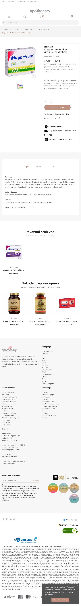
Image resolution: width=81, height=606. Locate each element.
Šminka (44, 363)
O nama (45, 392)
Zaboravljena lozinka (9, 397)
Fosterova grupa (48, 394)
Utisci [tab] (53, 166)
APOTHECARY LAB (33, 1)
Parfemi (45, 365)
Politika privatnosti (8, 415)
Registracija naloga (9, 392)
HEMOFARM (14, 267)
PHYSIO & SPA (21, 1)
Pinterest (60, 118)
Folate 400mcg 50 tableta (13, 321)
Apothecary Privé (48, 408)
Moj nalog (5, 394)
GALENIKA (67, 318)
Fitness (44, 377)
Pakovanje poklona (9, 404)
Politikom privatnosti (20, 498)
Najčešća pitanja (8, 408)
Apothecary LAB (48, 401)
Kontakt (44, 418)
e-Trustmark (6, 422)
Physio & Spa (47, 370)
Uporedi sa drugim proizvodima (56, 114)
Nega (44, 360)
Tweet (56, 118)
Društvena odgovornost (50, 404)
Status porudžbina (8, 399)
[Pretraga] (40, 22)
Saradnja (45, 413)
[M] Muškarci (47, 374)
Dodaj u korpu (58, 107)
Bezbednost (6, 425)
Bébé (44, 372)
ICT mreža (46, 397)
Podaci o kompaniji (49, 415)
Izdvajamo (45, 353)
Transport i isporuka (9, 401)
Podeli (51, 118)
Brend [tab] (39, 166)
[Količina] (47, 101)
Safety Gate (6, 420)
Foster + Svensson (42, 546)
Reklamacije (6, 411)
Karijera (45, 411)
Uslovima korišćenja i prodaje (11, 589)
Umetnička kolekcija (49, 406)
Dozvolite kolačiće (60, 600)
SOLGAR (14, 318)
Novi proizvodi (47, 351)
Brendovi (45, 356)
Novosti (45, 399)
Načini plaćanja (7, 406)
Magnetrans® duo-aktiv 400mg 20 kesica (14, 270)
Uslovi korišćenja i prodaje (11, 418)
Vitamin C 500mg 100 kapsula (40, 321)
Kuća (44, 381)
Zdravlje (45, 367)
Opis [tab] (27, 166)
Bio (43, 379)
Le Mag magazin (48, 384)
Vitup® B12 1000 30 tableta (67, 321)
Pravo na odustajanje (9, 413)
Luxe (44, 358)
